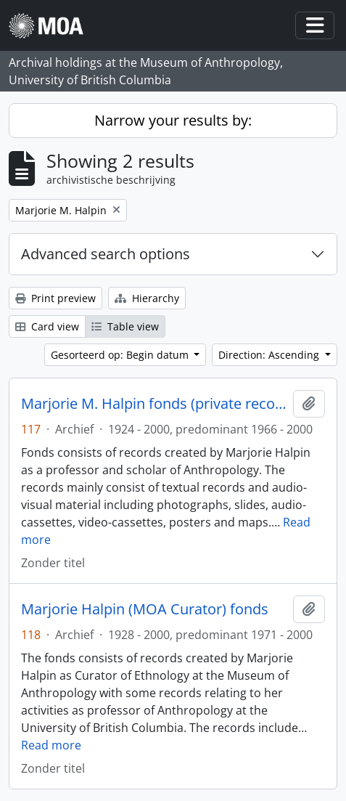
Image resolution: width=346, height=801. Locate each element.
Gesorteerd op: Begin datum (121, 355)
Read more (51, 745)
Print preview (55, 298)
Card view (47, 326)
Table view (125, 326)
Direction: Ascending (270, 355)
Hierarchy (147, 298)
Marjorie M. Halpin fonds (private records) (154, 403)
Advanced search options (105, 254)
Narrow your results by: (173, 120)
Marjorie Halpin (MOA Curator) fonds (144, 609)
